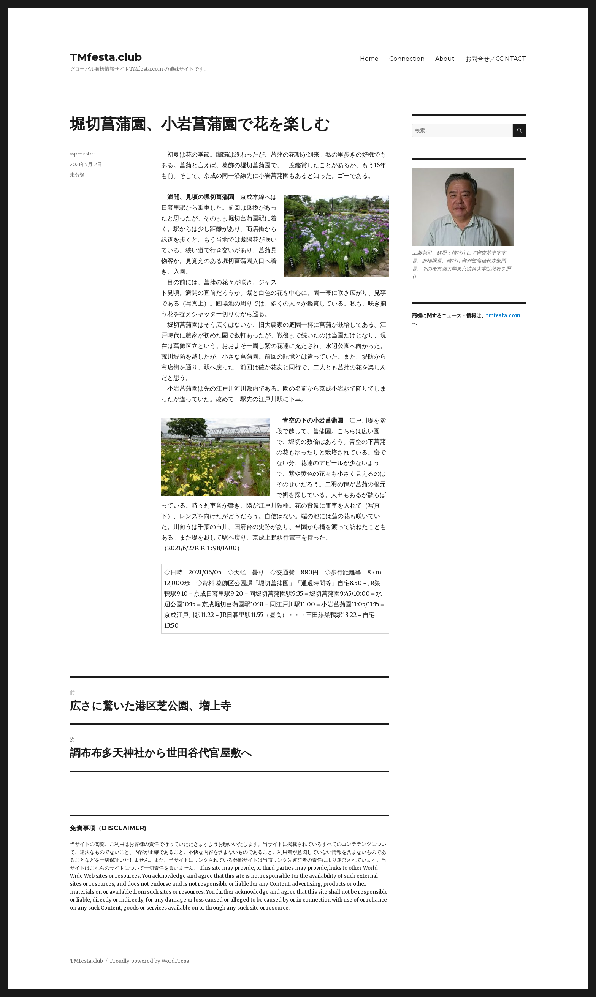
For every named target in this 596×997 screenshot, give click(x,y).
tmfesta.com (503, 315)
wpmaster (82, 153)
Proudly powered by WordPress (149, 961)
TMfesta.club (106, 57)
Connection (407, 58)
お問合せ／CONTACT (495, 58)
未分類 (77, 175)
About (445, 58)
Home (369, 58)
